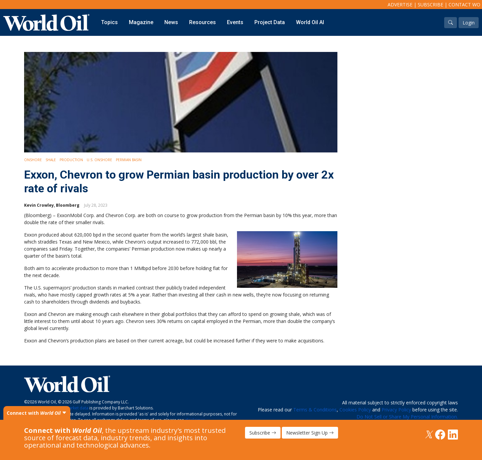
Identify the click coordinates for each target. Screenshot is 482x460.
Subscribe (430, 4)
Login (469, 22)
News (171, 22)
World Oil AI (310, 22)
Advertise (400, 4)
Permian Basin (129, 159)
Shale (51, 159)
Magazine (141, 22)
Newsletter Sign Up (310, 433)
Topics (109, 22)
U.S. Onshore (99, 159)
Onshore (33, 159)
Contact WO (464, 4)
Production (71, 159)
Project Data (269, 22)
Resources (202, 22)
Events (235, 22)
